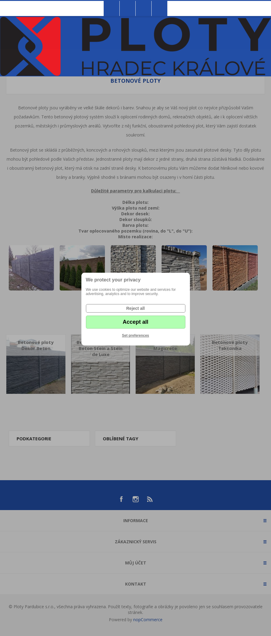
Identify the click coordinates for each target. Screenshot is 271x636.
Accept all (135, 322)
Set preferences (135, 335)
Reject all (135, 308)
